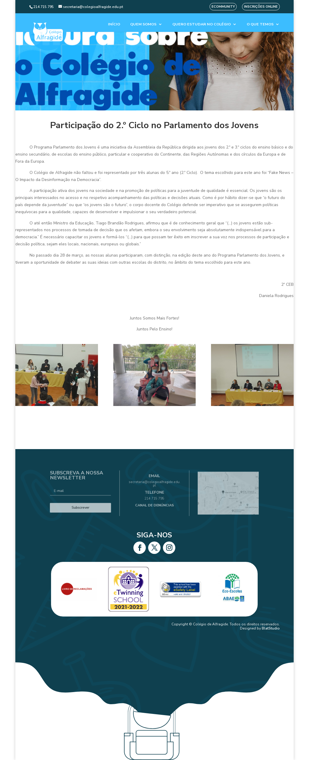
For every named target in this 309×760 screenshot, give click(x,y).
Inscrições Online (261, 6)
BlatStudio (271, 628)
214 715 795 (154, 496)
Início (114, 24)
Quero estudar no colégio (201, 24)
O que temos (260, 24)
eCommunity (223, 6)
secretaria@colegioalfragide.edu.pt (154, 487)
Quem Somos (143, 24)
